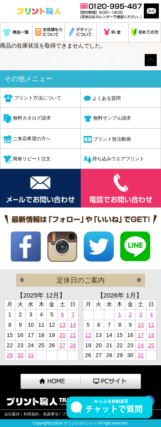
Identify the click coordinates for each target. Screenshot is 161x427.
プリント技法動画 (107, 139)
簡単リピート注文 (27, 159)
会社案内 (12, 414)
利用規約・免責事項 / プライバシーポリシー (62, 414)
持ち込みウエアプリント (114, 159)
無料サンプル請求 (107, 118)
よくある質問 (102, 99)
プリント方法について (32, 98)
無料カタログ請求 (27, 118)
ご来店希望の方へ (27, 139)
